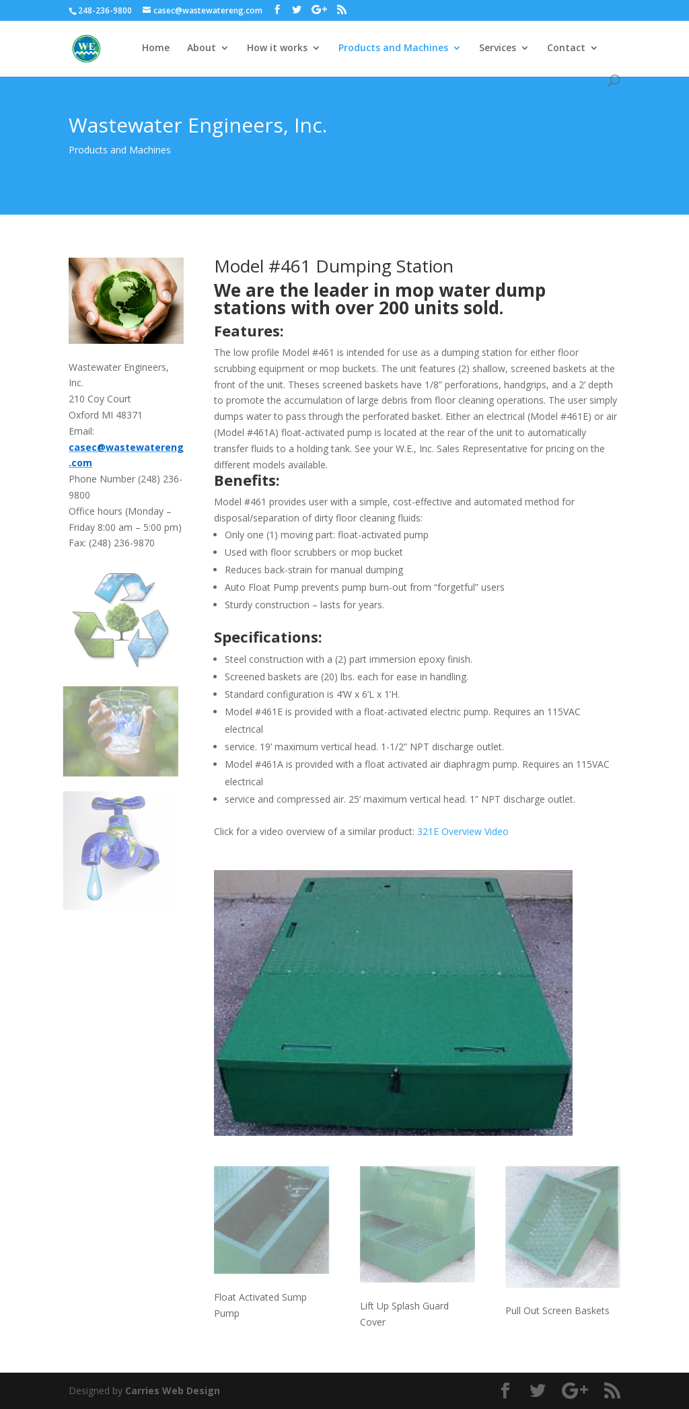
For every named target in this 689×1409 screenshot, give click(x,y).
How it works (277, 48)
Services (497, 48)
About (201, 48)
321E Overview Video (463, 831)
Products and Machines (393, 48)
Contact (566, 48)
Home (156, 48)
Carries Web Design (172, 1390)
